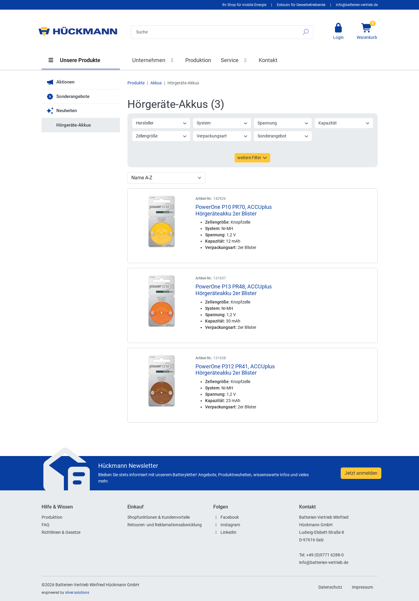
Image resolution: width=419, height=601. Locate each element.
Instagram (230, 524)
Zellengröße (161, 136)
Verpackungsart (222, 136)
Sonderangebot (283, 136)
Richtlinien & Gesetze (61, 532)
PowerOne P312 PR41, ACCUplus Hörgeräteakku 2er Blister (235, 369)
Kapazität (344, 123)
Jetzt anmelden (361, 473)
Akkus (156, 82)
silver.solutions (77, 592)
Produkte (136, 82)
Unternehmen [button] (154, 60)
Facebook (229, 517)
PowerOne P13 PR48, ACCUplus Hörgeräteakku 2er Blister (233, 289)
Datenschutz (330, 587)
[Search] (215, 32)
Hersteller (161, 123)
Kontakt (268, 60)
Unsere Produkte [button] (74, 60)
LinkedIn (228, 532)
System (222, 123)
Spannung (283, 123)
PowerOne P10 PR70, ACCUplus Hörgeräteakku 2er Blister (233, 210)
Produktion (198, 60)
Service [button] (235, 60)
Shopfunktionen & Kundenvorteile (158, 517)
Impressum (362, 587)
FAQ (45, 524)
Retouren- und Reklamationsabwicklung (164, 524)
